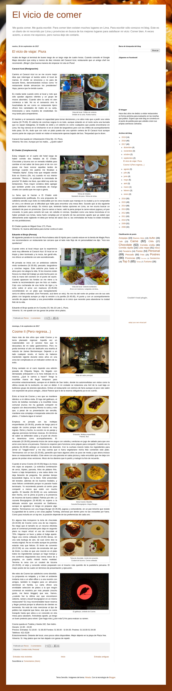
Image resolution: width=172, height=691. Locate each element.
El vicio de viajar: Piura (29, 51)
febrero (127, 190)
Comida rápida (126, 248)
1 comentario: (36, 318)
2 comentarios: (36, 646)
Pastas (139, 251)
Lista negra (144, 248)
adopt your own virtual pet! (137, 322)
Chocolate (125, 244)
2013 (124, 209)
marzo (126, 187)
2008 (124, 227)
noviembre (128, 151)
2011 (124, 216)
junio (126, 176)
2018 (124, 141)
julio (126, 173)
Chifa (151, 241)
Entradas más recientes (22, 657)
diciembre (128, 147)
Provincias (130, 258)
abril (126, 183)
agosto (127, 169)
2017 (124, 144)
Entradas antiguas (101, 657)
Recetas (144, 258)
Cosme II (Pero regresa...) (31, 331)
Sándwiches (155, 258)
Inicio (63, 657)
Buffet (152, 238)
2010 (124, 220)
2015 (124, 202)
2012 (124, 213)
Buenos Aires (138, 238)
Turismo (148, 261)
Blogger (112, 677)
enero (126, 194)
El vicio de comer (47, 15)
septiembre (128, 158)
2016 (124, 199)
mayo (126, 180)
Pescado (129, 254)
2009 (124, 223)
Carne (134, 241)
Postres (155, 254)
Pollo (142, 255)
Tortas (138, 262)
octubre (127, 154)
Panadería (127, 251)
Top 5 (126, 261)
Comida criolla (26, 649)
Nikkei (157, 248)
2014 (124, 206)
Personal (35, 649)
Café (121, 241)
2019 (124, 137)
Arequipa (123, 238)
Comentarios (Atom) (32, 661)
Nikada (88, 677)
